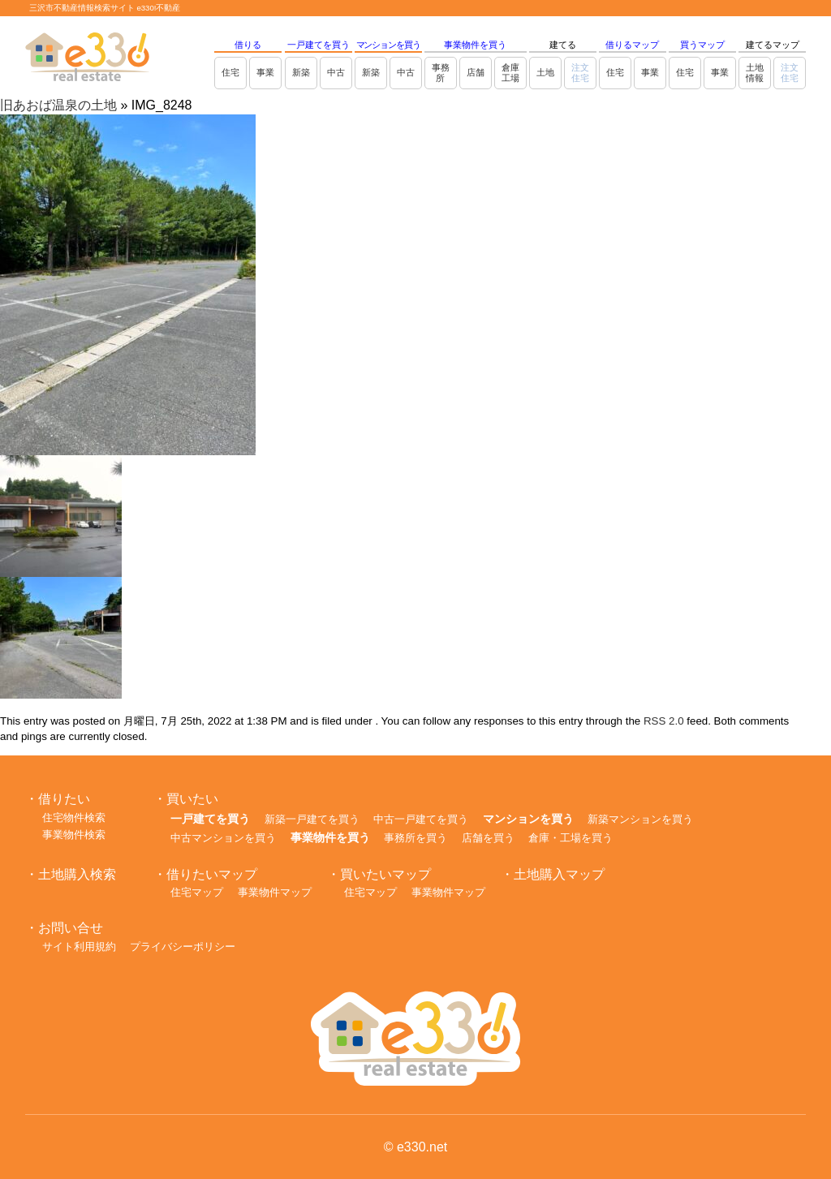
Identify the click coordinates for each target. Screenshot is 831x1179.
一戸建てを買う (318, 44)
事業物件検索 (73, 834)
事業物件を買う (475, 44)
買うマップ (702, 44)
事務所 (441, 72)
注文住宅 (580, 72)
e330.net (422, 1147)
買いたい (192, 799)
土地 (545, 72)
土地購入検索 (77, 874)
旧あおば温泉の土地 (58, 105)
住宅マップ (196, 892)
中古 (336, 72)
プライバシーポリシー (182, 946)
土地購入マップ (559, 874)
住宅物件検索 (73, 817)
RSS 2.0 (664, 721)
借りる (248, 44)
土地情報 (755, 72)
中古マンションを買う (223, 838)
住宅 (230, 72)
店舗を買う (488, 838)
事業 (265, 72)
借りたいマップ (211, 874)
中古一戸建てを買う (420, 819)
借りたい (64, 799)
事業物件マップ (275, 892)
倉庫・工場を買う (570, 838)
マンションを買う (388, 44)
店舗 (475, 72)
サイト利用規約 (79, 946)
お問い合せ (70, 928)
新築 (301, 72)
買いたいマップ (385, 874)
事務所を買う (415, 838)
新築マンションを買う (640, 819)
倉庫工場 (510, 72)
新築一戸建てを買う (312, 819)
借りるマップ (632, 44)
